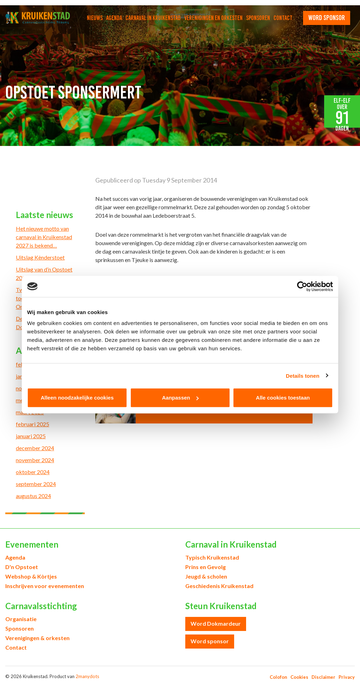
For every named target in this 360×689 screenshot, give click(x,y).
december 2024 (35, 448)
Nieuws (95, 18)
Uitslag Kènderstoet (40, 257)
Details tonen (302, 375)
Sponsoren (258, 18)
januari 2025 (31, 436)
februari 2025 (32, 424)
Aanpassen (180, 398)
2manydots (87, 676)
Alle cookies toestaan (283, 398)
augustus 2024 (33, 495)
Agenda (114, 18)
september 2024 (36, 483)
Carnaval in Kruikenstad (153, 18)
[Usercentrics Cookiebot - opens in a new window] (302, 286)
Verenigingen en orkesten (213, 18)
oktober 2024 (33, 471)
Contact (283, 18)
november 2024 (35, 460)
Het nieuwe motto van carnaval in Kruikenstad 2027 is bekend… (44, 237)
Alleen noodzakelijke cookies (77, 398)
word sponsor (326, 17)
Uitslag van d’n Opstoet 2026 (44, 273)
